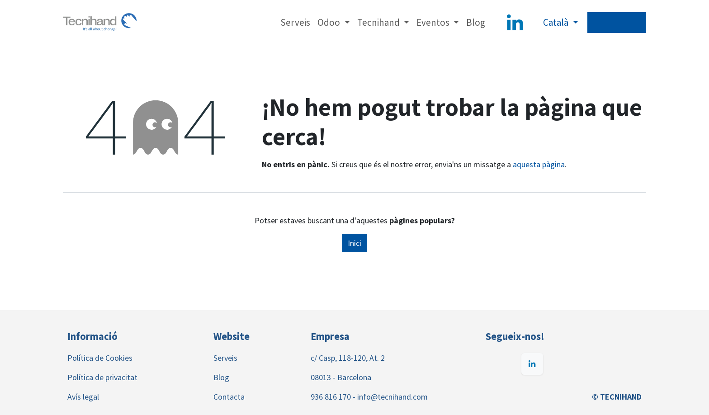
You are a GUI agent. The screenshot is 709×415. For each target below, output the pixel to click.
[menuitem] (295, 22)
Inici (354, 243)
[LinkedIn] (515, 23)
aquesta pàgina (539, 164)
